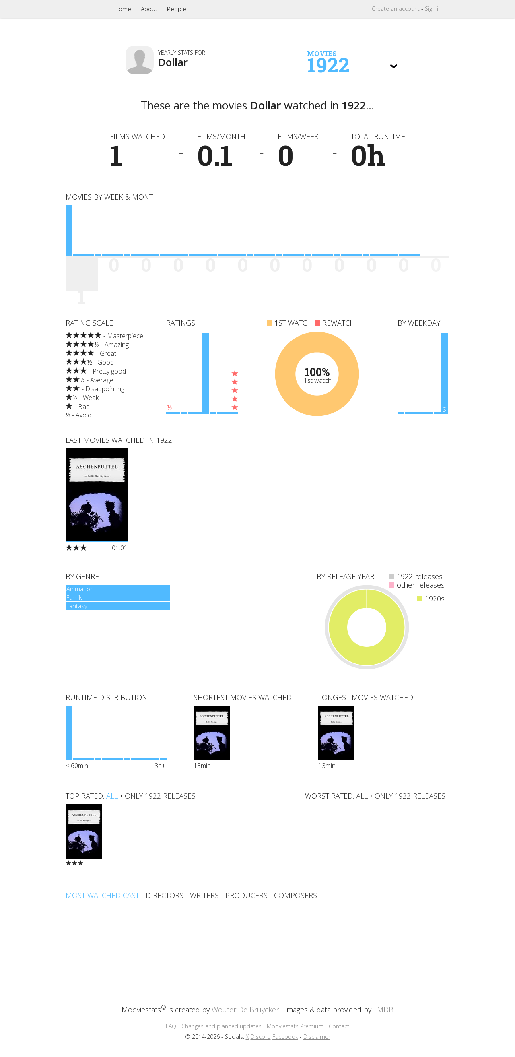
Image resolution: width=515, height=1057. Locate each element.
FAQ (171, 1026)
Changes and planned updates (221, 1026)
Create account (396, 8)
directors (164, 895)
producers (246, 895)
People (176, 9)
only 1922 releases (160, 796)
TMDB (383, 1009)
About (149, 9)
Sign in (433, 8)
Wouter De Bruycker (245, 1009)
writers (204, 895)
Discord (261, 1036)
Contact (339, 1026)
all (112, 796)
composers (295, 895)
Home (123, 9)
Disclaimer (316, 1036)
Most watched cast (102, 895)
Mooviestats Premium (295, 1026)
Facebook (285, 1036)
